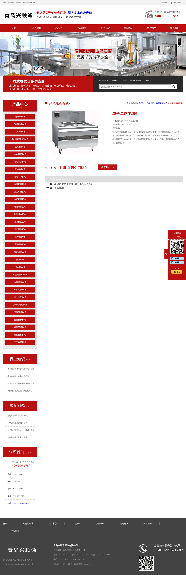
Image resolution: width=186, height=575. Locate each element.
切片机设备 (20, 147)
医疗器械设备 (20, 342)
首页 (13, 28)
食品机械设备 (20, 320)
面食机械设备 (20, 154)
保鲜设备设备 (20, 312)
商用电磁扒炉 (135, 81)
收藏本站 (165, 2)
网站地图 (177, 2)
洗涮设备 (20, 259)
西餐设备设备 (20, 282)
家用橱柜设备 (20, 297)
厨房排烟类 (20, 237)
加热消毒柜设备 (20, 305)
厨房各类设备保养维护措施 (18, 376)
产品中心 (59, 28)
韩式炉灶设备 (20, 192)
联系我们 (175, 28)
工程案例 (76, 523)
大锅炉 (124, 81)
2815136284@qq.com (21, 503)
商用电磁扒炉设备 (20, 139)
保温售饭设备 (20, 222)
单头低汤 (59, 187)
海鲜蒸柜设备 (20, 207)
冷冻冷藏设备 (20, 290)
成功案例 (82, 28)
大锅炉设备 (20, 132)
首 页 (141, 103)
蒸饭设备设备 (20, 214)
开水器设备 (20, 169)
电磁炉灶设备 (20, 184)
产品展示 (150, 103)
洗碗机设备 (20, 267)
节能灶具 (148, 81)
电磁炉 (115, 81)
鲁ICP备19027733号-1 (26, 564)
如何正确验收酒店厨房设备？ (19, 416)
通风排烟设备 (20, 244)
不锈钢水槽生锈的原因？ (17, 423)
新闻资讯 (128, 28)
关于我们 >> (107, 167)
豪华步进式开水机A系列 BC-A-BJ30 (73, 184)
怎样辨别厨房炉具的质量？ (18, 437)
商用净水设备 (20, 177)
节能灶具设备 (20, 124)
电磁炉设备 (20, 117)
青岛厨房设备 (18, 14)
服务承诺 (105, 28)
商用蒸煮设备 (20, 162)
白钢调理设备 (20, 252)
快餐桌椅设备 (20, 335)
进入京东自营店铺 (80, 12)
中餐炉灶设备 (20, 199)
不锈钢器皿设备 (20, 274)
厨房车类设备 (20, 327)
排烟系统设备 (20, 229)
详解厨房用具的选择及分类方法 (20, 391)
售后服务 (151, 28)
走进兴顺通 (35, 28)
